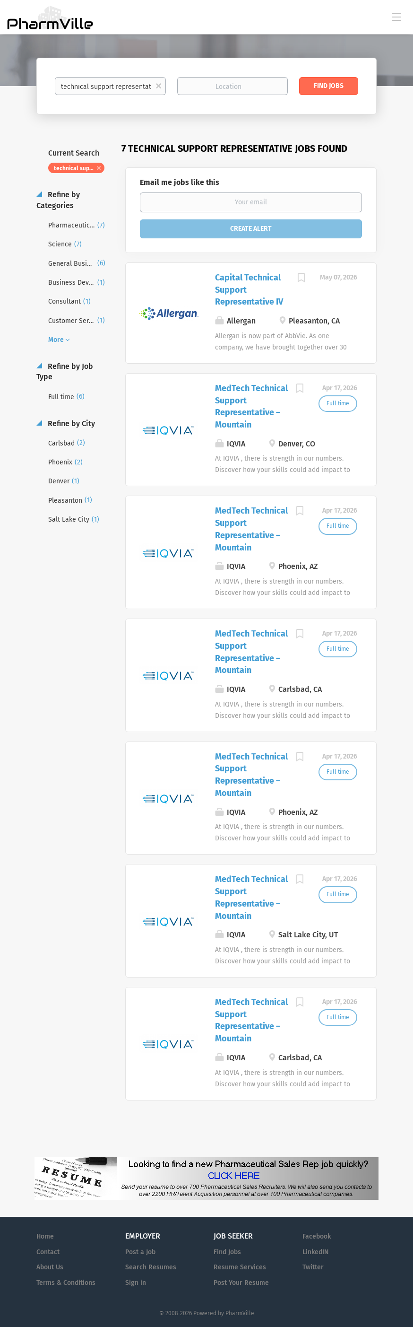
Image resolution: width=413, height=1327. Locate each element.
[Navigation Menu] (396, 16)
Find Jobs (329, 86)
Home (45, 1236)
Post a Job (140, 1252)
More (56, 340)
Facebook (316, 1236)
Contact (48, 1252)
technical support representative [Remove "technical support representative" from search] (79, 168)
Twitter (313, 1267)
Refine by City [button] (70, 423)
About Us (49, 1267)
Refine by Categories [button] (58, 200)
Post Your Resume (241, 1283)
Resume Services (240, 1267)
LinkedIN (315, 1252)
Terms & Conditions (65, 1283)
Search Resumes (150, 1267)
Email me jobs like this (179, 182)
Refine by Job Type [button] (64, 372)
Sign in (135, 1283)
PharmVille (239, 1313)
